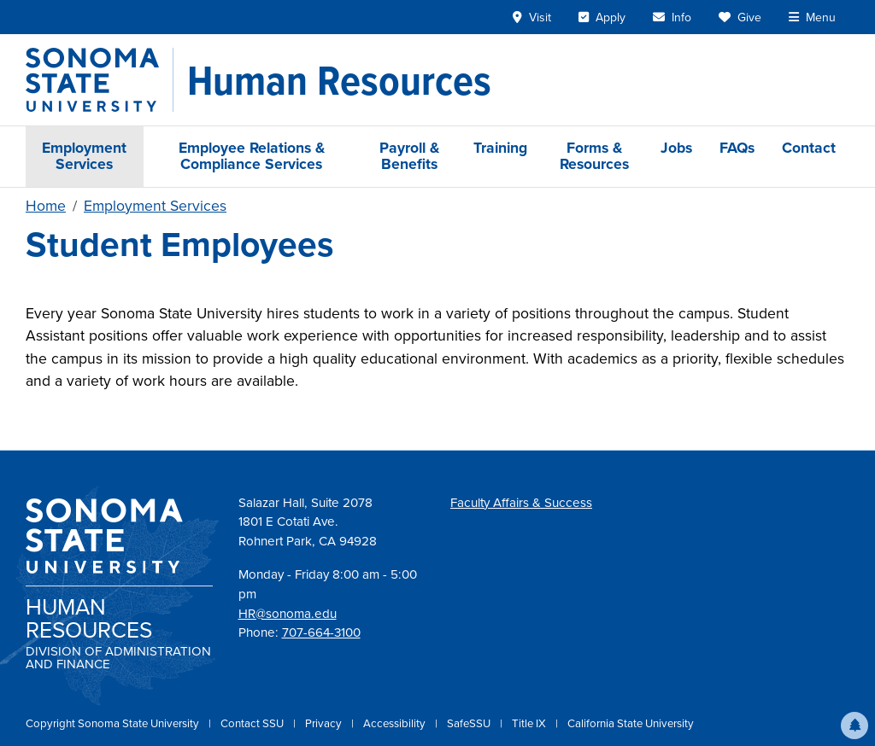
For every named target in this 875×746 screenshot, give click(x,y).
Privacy (324, 723)
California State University (630, 723)
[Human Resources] (339, 80)
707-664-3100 (321, 632)
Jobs (676, 148)
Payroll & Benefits (409, 156)
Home (46, 206)
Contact (809, 148)
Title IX (530, 723)
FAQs (737, 148)
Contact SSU (253, 723)
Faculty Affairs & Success (521, 502)
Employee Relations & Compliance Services (252, 156)
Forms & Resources (594, 156)
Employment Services (84, 156)
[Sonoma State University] (99, 80)
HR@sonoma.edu (287, 613)
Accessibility (395, 723)
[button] (854, 725)
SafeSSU (470, 723)
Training (500, 148)
